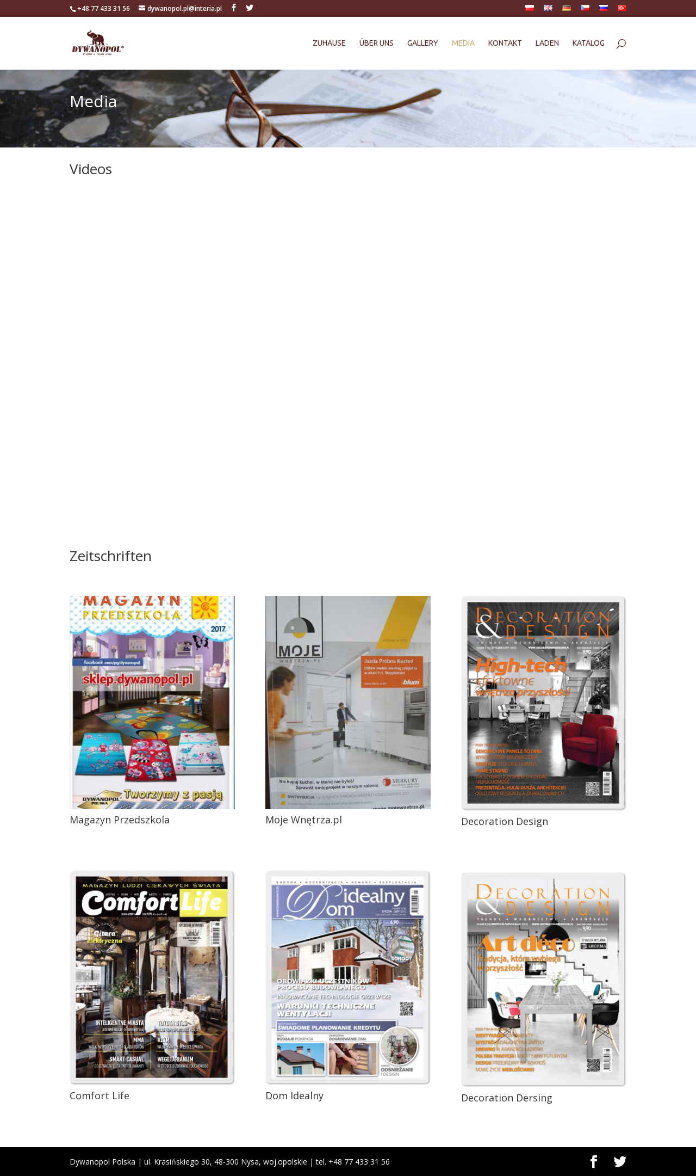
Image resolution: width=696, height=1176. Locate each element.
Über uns (376, 43)
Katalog (589, 43)
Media (463, 43)
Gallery (422, 43)
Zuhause (329, 43)
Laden (547, 43)
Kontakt (505, 43)
